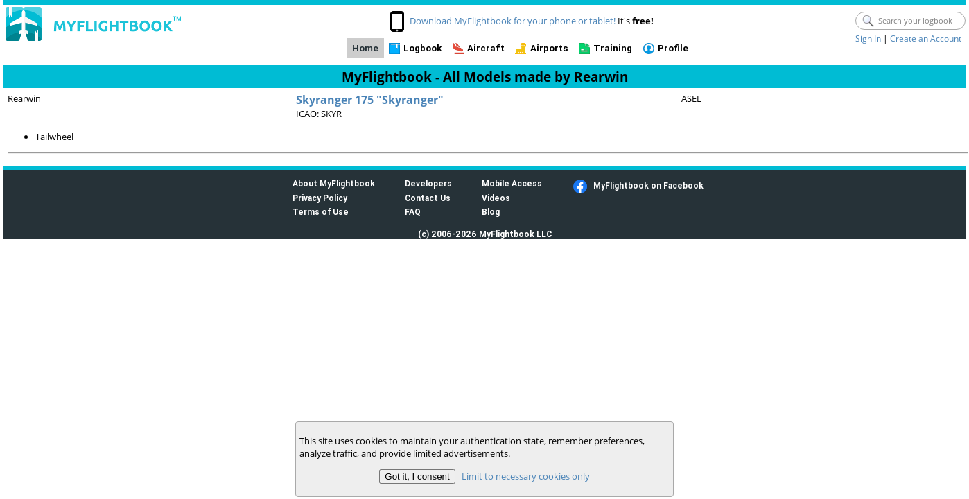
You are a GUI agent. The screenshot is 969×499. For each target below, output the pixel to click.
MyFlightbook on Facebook (648, 185)
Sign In (868, 38)
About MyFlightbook (334, 183)
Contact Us (428, 198)
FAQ (413, 212)
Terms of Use (321, 212)
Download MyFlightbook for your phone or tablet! (513, 21)
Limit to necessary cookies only (526, 476)
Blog (491, 212)
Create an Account (925, 38)
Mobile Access (512, 183)
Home (365, 48)
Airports (549, 48)
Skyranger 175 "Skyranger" (370, 99)
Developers (428, 183)
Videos (496, 198)
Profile (673, 48)
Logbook (422, 48)
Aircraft (486, 48)
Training (612, 48)
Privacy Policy (320, 198)
